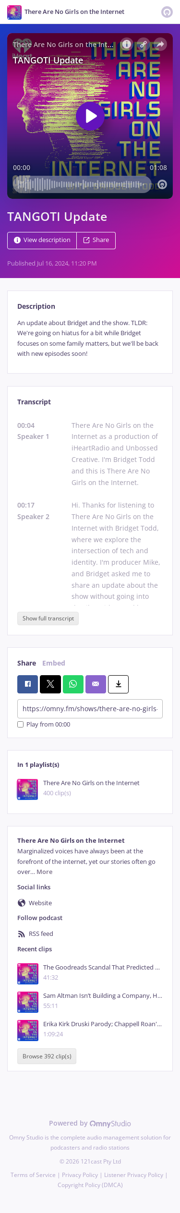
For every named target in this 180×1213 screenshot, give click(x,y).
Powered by (90, 1123)
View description (42, 240)
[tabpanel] (90, 338)
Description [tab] (36, 306)
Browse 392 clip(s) (47, 1056)
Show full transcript (48, 618)
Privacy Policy (80, 1175)
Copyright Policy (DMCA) (90, 1185)
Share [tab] (26, 662)
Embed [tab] (53, 662)
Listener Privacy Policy (133, 1175)
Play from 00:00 (43, 724)
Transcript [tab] (34, 401)
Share (96, 240)
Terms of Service (33, 1175)
